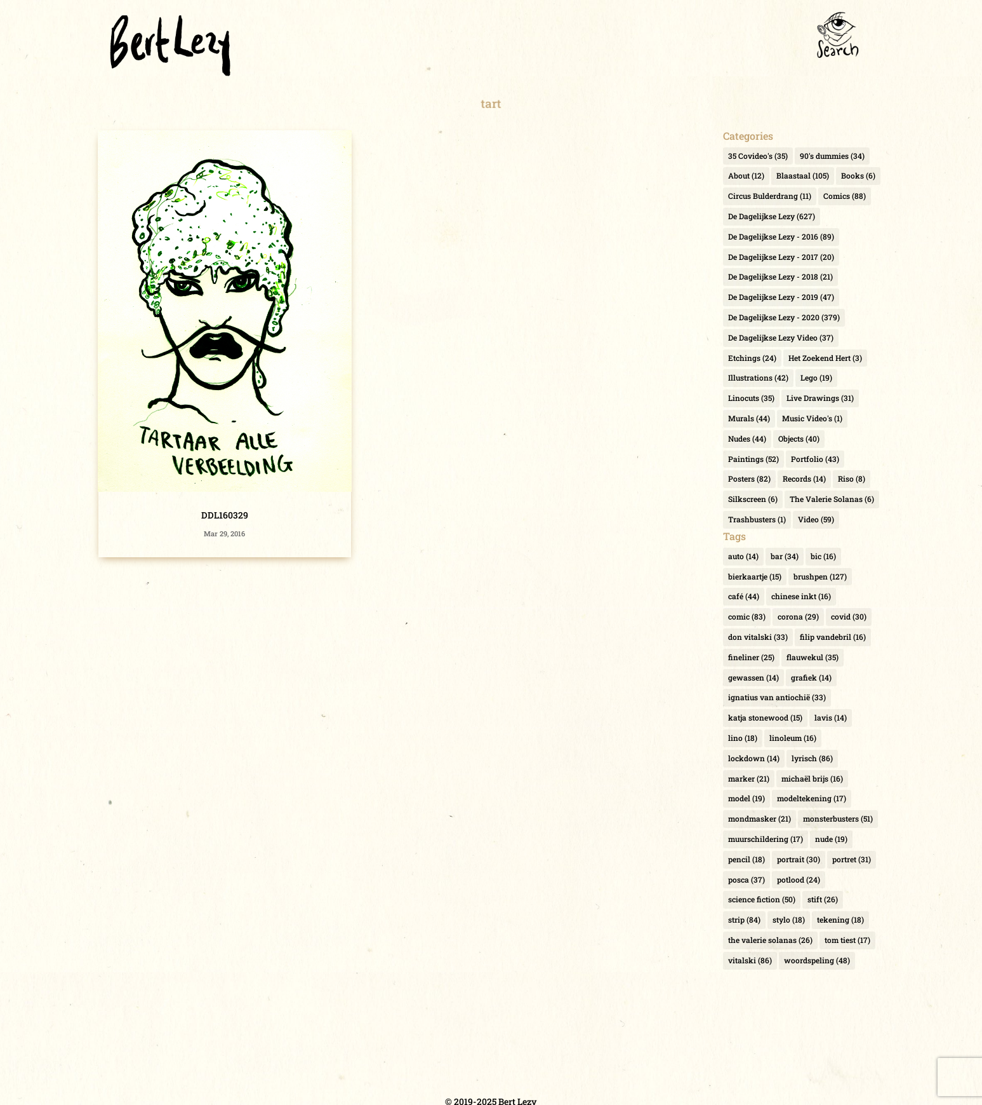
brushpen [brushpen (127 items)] (820, 576)
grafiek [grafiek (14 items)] (811, 677)
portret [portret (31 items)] (851, 859)
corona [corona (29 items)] (798, 616)
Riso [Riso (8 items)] (851, 478)
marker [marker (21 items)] (748, 778)
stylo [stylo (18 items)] (789, 919)
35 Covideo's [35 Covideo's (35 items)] (758, 156)
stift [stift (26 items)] (822, 899)
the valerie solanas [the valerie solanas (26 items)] (770, 940)
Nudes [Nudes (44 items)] (747, 438)
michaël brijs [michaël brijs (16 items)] (812, 778)
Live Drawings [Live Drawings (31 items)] (820, 398)
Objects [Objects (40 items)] (798, 438)
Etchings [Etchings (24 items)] (752, 358)
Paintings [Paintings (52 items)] (753, 459)
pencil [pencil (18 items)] (746, 859)
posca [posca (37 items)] (746, 879)
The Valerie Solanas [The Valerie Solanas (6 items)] (832, 499)
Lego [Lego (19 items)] (816, 377)
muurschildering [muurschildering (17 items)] (765, 839)
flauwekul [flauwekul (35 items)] (812, 657)
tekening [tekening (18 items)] (840, 919)
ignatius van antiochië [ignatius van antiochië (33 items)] (777, 697)
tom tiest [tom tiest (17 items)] (847, 940)
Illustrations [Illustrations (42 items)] (758, 377)
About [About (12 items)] (746, 175)
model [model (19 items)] (746, 798)
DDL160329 (224, 515)
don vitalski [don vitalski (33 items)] (758, 637)
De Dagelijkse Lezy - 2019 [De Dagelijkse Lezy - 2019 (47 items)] (781, 297)
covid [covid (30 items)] (848, 616)
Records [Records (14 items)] (804, 478)
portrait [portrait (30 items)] (798, 859)
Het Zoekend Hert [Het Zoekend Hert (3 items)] (825, 358)
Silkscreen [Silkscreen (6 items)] (753, 499)
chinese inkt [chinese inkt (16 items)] (801, 596)
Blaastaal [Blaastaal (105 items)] (802, 175)
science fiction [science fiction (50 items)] (761, 899)
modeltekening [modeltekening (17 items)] (811, 798)
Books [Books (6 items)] (858, 175)
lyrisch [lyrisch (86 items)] (812, 758)
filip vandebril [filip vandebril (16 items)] (833, 637)
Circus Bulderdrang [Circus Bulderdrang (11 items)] (769, 196)
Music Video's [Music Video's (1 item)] (812, 418)
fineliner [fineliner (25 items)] (751, 657)
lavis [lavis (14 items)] (830, 717)
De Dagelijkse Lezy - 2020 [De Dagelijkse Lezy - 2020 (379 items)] (784, 317)
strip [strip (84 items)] (744, 919)
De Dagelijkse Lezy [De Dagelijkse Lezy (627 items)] (771, 216)
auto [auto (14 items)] (743, 556)
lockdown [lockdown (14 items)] (754, 758)
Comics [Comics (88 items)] (844, 196)
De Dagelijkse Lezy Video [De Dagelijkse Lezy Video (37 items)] (780, 337)
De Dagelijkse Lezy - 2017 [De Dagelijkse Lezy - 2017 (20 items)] (781, 257)
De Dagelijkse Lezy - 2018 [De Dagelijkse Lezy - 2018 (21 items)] (780, 276)
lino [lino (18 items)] (742, 738)
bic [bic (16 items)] (823, 556)
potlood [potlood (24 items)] (798, 879)
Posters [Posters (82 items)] (749, 478)
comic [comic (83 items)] (747, 616)
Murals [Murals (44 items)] (749, 418)
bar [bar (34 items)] (785, 556)
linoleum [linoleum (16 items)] (792, 738)
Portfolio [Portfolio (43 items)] (815, 459)
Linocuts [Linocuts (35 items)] (751, 398)
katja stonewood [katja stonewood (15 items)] (765, 717)
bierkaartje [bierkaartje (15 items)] (754, 576)
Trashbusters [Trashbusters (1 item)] (757, 519)
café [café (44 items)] (743, 596)
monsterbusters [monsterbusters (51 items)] (838, 818)
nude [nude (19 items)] (831, 839)
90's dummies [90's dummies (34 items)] (832, 156)
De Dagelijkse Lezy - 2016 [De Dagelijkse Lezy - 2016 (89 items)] (781, 236)
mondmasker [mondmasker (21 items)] (759, 818)
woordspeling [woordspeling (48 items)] (817, 960)
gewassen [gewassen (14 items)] (753, 677)
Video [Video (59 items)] (816, 519)
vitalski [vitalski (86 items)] (750, 960)
